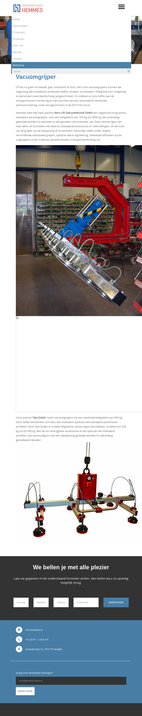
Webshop (18, 65)
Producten (19, 32)
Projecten (18, 39)
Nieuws (17, 52)
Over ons (18, 45)
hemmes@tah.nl (33, 629)
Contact (17, 58)
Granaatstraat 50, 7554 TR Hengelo (43, 649)
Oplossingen (20, 26)
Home (16, 19)
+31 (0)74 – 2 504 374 (36, 639)
